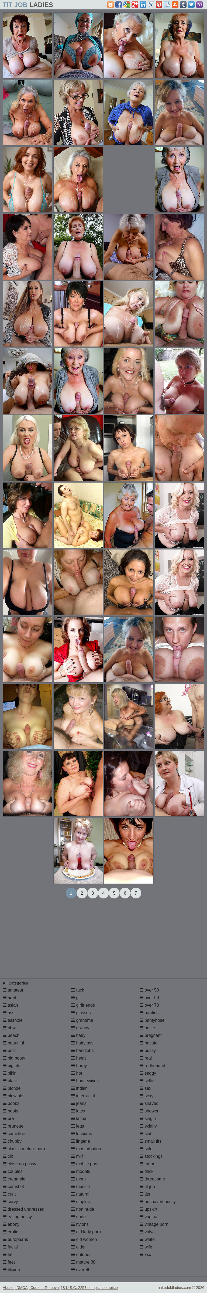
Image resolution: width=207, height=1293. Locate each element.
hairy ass (82, 1043)
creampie (14, 1179)
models (80, 1171)
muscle (80, 1186)
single (148, 1118)
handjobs (82, 1050)
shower (149, 1111)
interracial (83, 1096)
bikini (10, 1073)
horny (79, 1065)
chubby (12, 1141)
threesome (152, 1179)
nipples (80, 1201)
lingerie (80, 1141)
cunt (9, 1194)
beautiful (13, 1043)
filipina (11, 1269)
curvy (10, 1201)
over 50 (149, 990)
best (9, 1050)
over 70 (149, 1005)
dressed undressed (23, 1209)
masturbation (86, 1148)
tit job (147, 1186)
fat (7, 1254)
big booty (14, 1058)
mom (78, 1179)
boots (10, 1111)
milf (77, 1156)
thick (146, 1171)
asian (10, 1005)
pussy (148, 1050)
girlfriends (83, 1005)
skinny (148, 1126)
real (146, 1058)
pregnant (151, 1035)
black (10, 1080)
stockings (151, 1156)
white (147, 1239)
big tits (11, 1065)
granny (80, 1028)
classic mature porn (24, 1148)
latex (78, 1111)
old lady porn (86, 1232)
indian (79, 1088)
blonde (12, 1088)
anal (9, 997)
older (78, 1247)
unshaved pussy (158, 1201)
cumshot (13, 1186)
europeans (15, 1239)
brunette (13, 1126)
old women (84, 1239)
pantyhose (152, 1020)
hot (76, 1073)
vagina (148, 1216)
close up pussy (19, 1164)
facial (10, 1247)
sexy (146, 1096)
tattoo (147, 1164)
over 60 (149, 997)
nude (78, 1216)
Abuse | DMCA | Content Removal (31, 1287)
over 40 (81, 1269)
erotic (10, 1232)
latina (79, 1118)
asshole (13, 1020)
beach (11, 1035)
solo (146, 1148)
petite (147, 1028)
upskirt (148, 1209)
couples (13, 1171)
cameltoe (14, 1133)
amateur (13, 990)
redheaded (152, 1065)
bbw (9, 1028)
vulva (147, 1232)
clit (8, 1156)
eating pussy (17, 1216)
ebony (11, 1224)
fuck (77, 990)
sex (145, 1088)
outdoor (81, 1254)
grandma (82, 1020)
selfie (147, 1080)
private (148, 1043)
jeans (79, 1103)
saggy (148, 1073)
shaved (149, 1103)
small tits (150, 1141)
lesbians (81, 1133)
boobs (11, 1103)
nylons (80, 1224)
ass (8, 1012)
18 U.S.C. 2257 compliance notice (89, 1287)
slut (145, 1133)
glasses (81, 1012)
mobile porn (85, 1164)
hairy (78, 1035)
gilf (76, 997)
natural (80, 1194)
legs (77, 1126)
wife (146, 1247)
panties (149, 1012)
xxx (145, 1254)
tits (145, 1194)
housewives (85, 1080)
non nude (82, 1209)
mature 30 (83, 1262)
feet (9, 1262)
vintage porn (154, 1224)
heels (79, 1058)
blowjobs (14, 1096)
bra (8, 1118)
